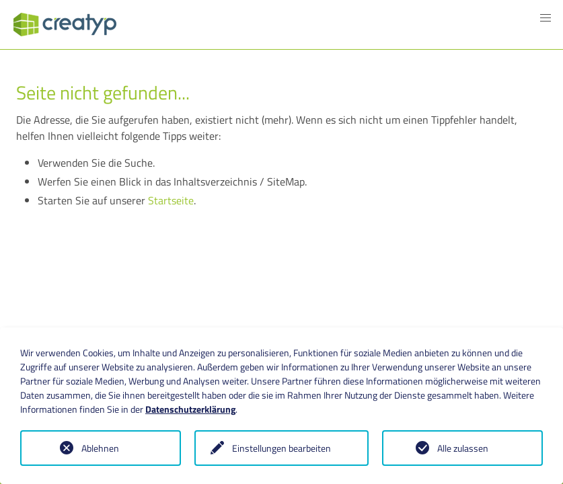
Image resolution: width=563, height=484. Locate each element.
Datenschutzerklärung (190, 409)
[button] (545, 18)
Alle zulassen (462, 448)
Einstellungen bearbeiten (281, 448)
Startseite (171, 200)
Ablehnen (100, 448)
